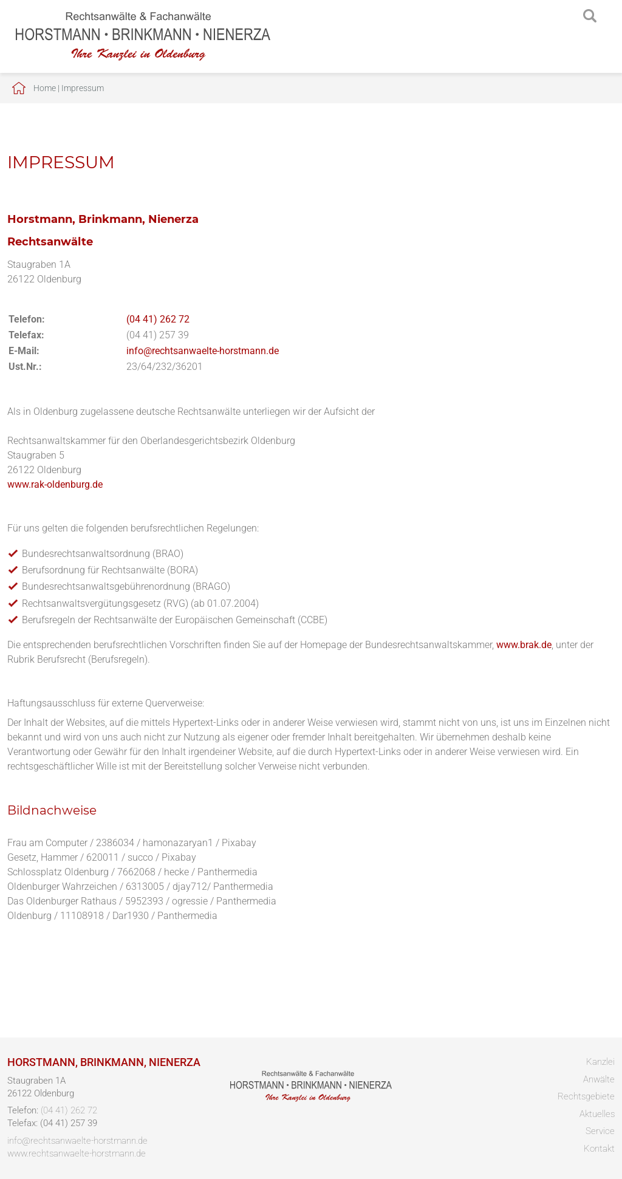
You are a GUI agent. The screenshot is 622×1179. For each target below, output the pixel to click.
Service (600, 1131)
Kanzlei (600, 1061)
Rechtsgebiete (586, 1096)
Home (44, 88)
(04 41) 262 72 (158, 319)
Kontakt (599, 1148)
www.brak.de (524, 645)
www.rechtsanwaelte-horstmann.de (76, 1153)
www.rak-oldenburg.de (55, 484)
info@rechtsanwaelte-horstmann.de (202, 351)
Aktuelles (597, 1114)
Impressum (82, 88)
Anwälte (599, 1079)
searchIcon (590, 16)
